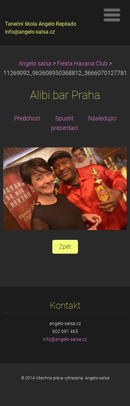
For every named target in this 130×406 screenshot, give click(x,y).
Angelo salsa (34, 63)
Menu (112, 15)
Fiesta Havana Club (82, 63)
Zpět (65, 246)
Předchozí (27, 118)
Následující (102, 118)
